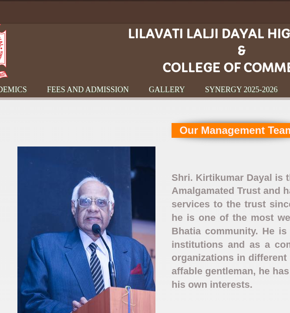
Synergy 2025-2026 (241, 89)
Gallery (167, 89)
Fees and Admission (88, 89)
